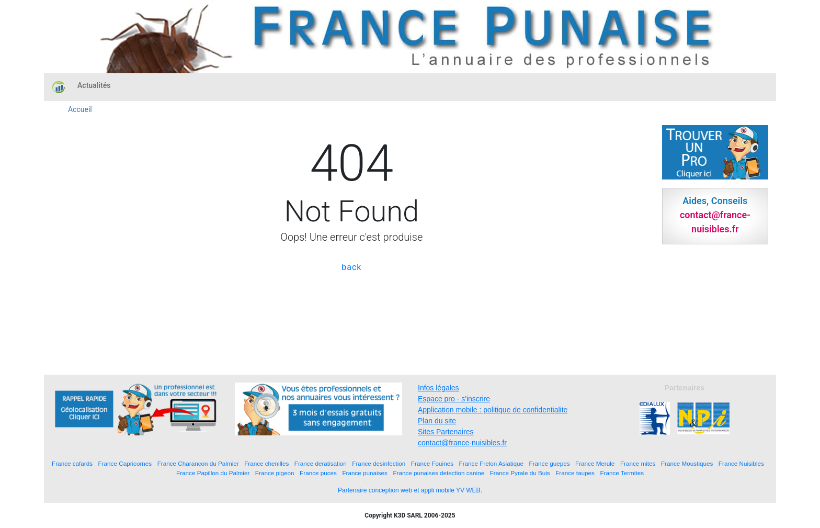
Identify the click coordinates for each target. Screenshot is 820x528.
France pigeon (274, 472)
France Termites (622, 472)
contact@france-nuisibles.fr (462, 443)
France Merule (594, 463)
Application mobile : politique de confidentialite (492, 410)
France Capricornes (125, 463)
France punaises (364, 472)
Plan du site (437, 421)
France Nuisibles (741, 463)
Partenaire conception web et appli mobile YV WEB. (410, 490)
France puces (318, 472)
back (351, 267)
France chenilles (266, 463)
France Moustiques (687, 463)
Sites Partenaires (446, 432)
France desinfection (378, 463)
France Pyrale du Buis (520, 472)
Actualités (93, 85)
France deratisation (320, 463)
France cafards (72, 463)
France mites (638, 463)
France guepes (549, 463)
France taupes (575, 472)
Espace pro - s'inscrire (454, 399)
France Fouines (432, 463)
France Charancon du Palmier (198, 463)
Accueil (80, 109)
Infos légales (438, 388)
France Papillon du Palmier (212, 472)
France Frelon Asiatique (491, 463)
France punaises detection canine (438, 472)
